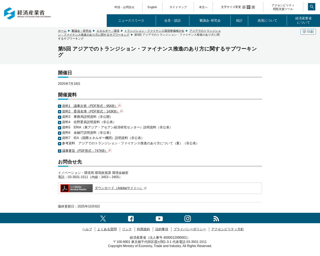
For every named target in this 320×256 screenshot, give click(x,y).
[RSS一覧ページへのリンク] (216, 218)
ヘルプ (87, 229)
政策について (267, 20)
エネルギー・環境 (108, 30)
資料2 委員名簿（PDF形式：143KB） (92, 111)
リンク (127, 229)
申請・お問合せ (124, 7)
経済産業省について (303, 20)
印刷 (308, 31)
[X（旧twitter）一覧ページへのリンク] (103, 218)
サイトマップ (178, 7)
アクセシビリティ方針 (227, 229)
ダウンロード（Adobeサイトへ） (103, 188)
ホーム (62, 30)
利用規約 (143, 229)
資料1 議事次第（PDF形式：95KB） (91, 106)
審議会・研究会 (81, 30)
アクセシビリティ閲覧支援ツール (283, 7)
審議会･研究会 (210, 20)
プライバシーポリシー (189, 229)
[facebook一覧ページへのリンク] (130, 218)
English (152, 7)
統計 (239, 20)
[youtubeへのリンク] (159, 218)
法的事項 (161, 229)
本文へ (203, 7)
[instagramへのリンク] (187, 218)
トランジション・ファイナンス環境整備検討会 (154, 30)
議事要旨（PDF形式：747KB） (87, 150)
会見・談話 (172, 20)
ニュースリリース (131, 20)
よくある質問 (107, 229)
